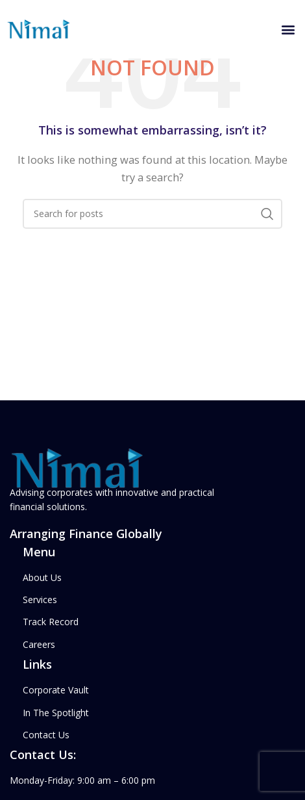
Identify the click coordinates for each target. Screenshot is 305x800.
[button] (288, 29)
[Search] (152, 214)
